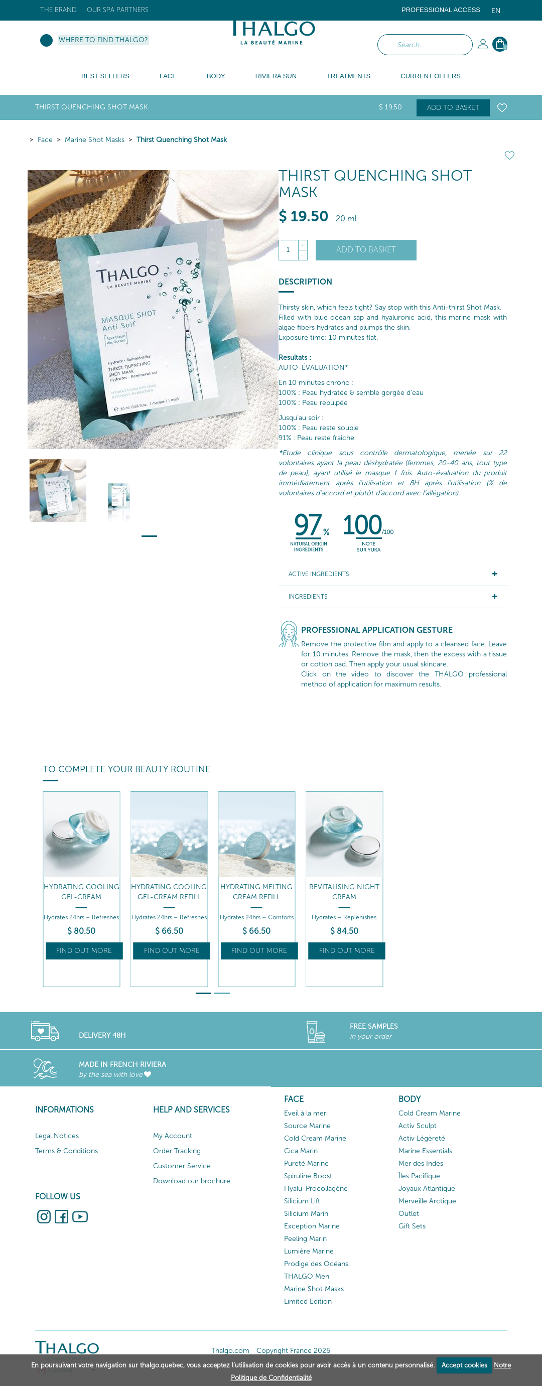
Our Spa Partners (118, 10)
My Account (172, 1136)
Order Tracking (177, 1151)
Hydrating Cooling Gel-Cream (81, 892)
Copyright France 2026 (293, 1350)
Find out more (84, 950)
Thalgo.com (230, 1350)
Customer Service (182, 1166)
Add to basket (453, 107)
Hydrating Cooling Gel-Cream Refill (169, 892)
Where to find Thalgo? (103, 40)
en (496, 11)
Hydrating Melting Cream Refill (256, 892)
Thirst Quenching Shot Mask (182, 139)
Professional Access (440, 10)
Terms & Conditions (66, 1151)
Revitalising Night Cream (344, 892)
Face (45, 139)
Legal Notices (57, 1136)
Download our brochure (191, 1181)
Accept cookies (464, 1365)
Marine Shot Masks (94, 139)
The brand (58, 10)
